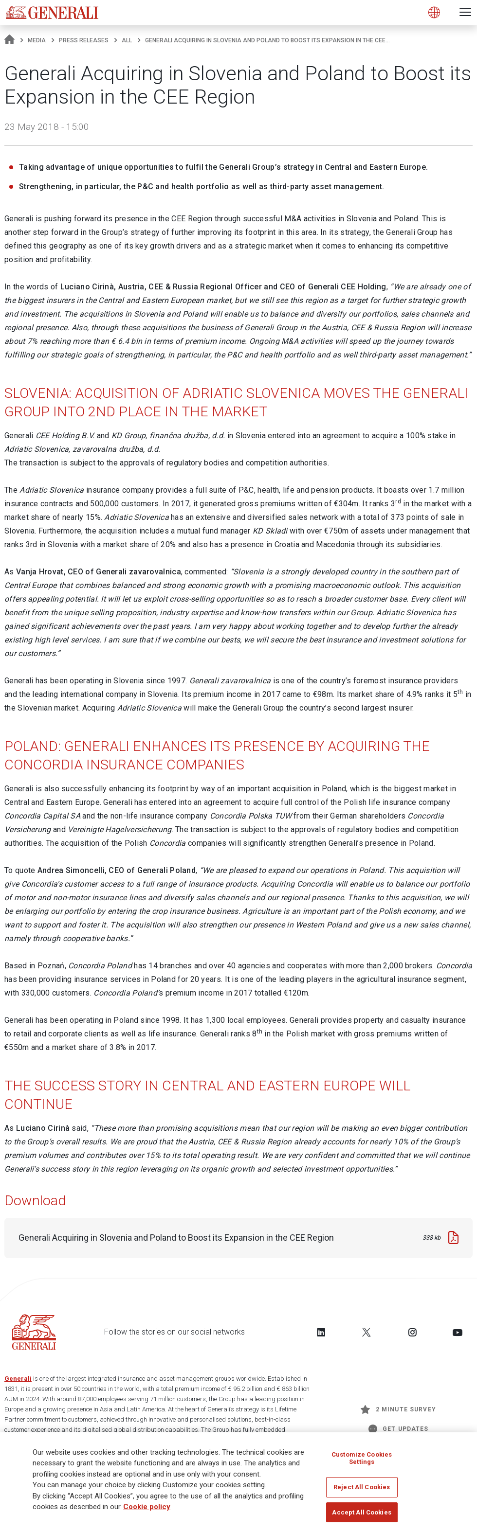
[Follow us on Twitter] (366, 1332)
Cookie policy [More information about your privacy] (146, 1509)
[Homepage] (9, 40)
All (127, 40)
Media (37, 40)
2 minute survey (398, 1409)
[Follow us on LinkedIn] (321, 1332)
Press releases (84, 40)
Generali (18, 1378)
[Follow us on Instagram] (412, 1332)
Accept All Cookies (361, 1515)
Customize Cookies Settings (361, 1461)
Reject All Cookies (361, 1490)
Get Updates (398, 1429)
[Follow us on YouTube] (457, 1332)
